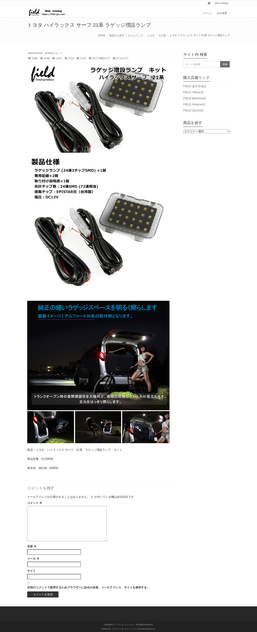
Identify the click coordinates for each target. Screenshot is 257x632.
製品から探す (116, 35)
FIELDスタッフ (54, 53)
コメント (34, 502)
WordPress (116, 629)
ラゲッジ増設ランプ (101, 58)
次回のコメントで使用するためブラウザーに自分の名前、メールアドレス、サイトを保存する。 (88, 587)
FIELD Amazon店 (194, 104)
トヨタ (150, 35)
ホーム (207, 13)
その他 (162, 35)
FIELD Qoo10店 (193, 110)
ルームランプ (135, 35)
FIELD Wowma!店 (194, 98)
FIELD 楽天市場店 (194, 86)
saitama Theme (130, 629)
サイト (31, 570)
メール (33, 558)
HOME (101, 35)
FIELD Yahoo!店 (193, 92)
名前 (31, 546)
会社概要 (222, 13)
